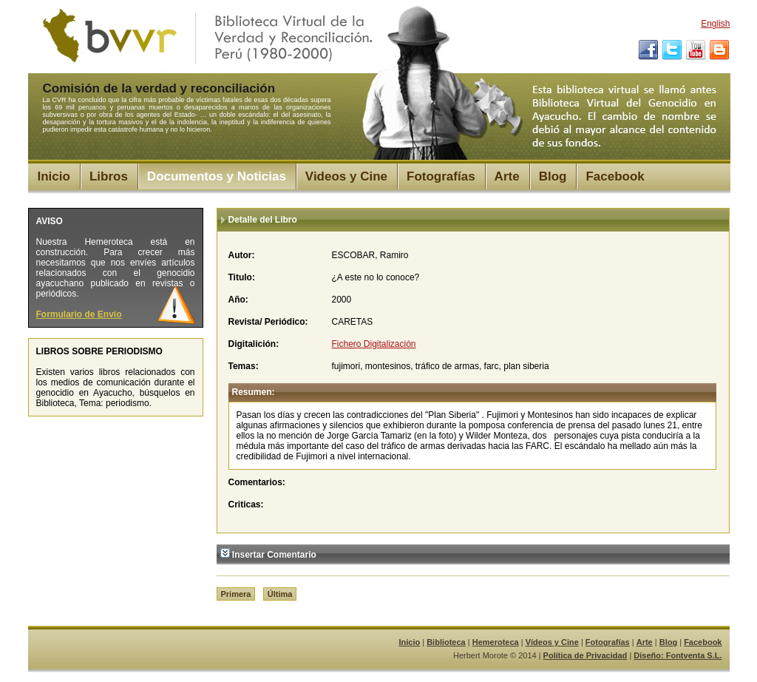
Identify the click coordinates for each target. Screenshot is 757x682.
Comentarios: (256, 482)
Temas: (243, 366)
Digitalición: (253, 344)
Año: (238, 299)
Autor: (241, 255)
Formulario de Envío (79, 314)
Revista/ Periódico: (268, 322)
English (715, 23)
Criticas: (246, 504)
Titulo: (241, 277)
